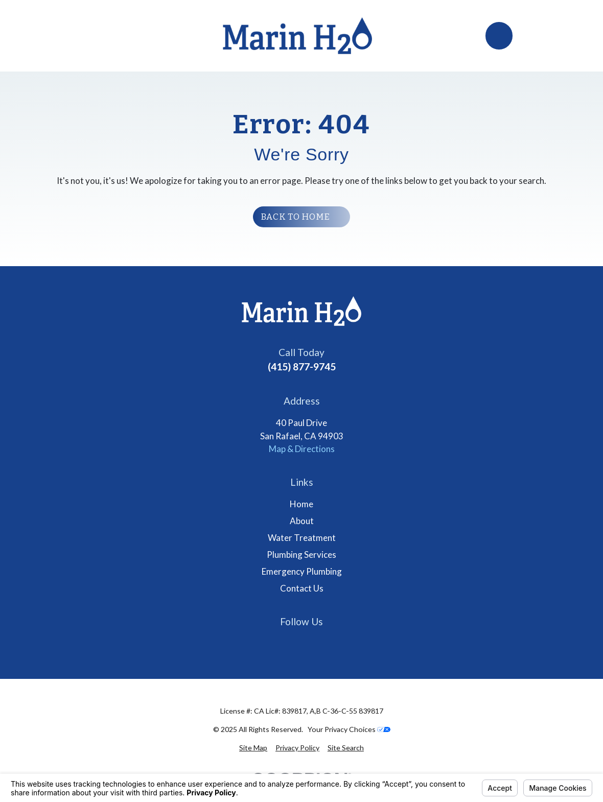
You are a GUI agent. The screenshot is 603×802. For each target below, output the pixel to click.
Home (301, 504)
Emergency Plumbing (302, 571)
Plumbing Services (301, 554)
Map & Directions (302, 448)
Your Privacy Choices (349, 729)
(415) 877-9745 (302, 366)
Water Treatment (302, 537)
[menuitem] (253, 747)
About (302, 520)
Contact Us (301, 588)
